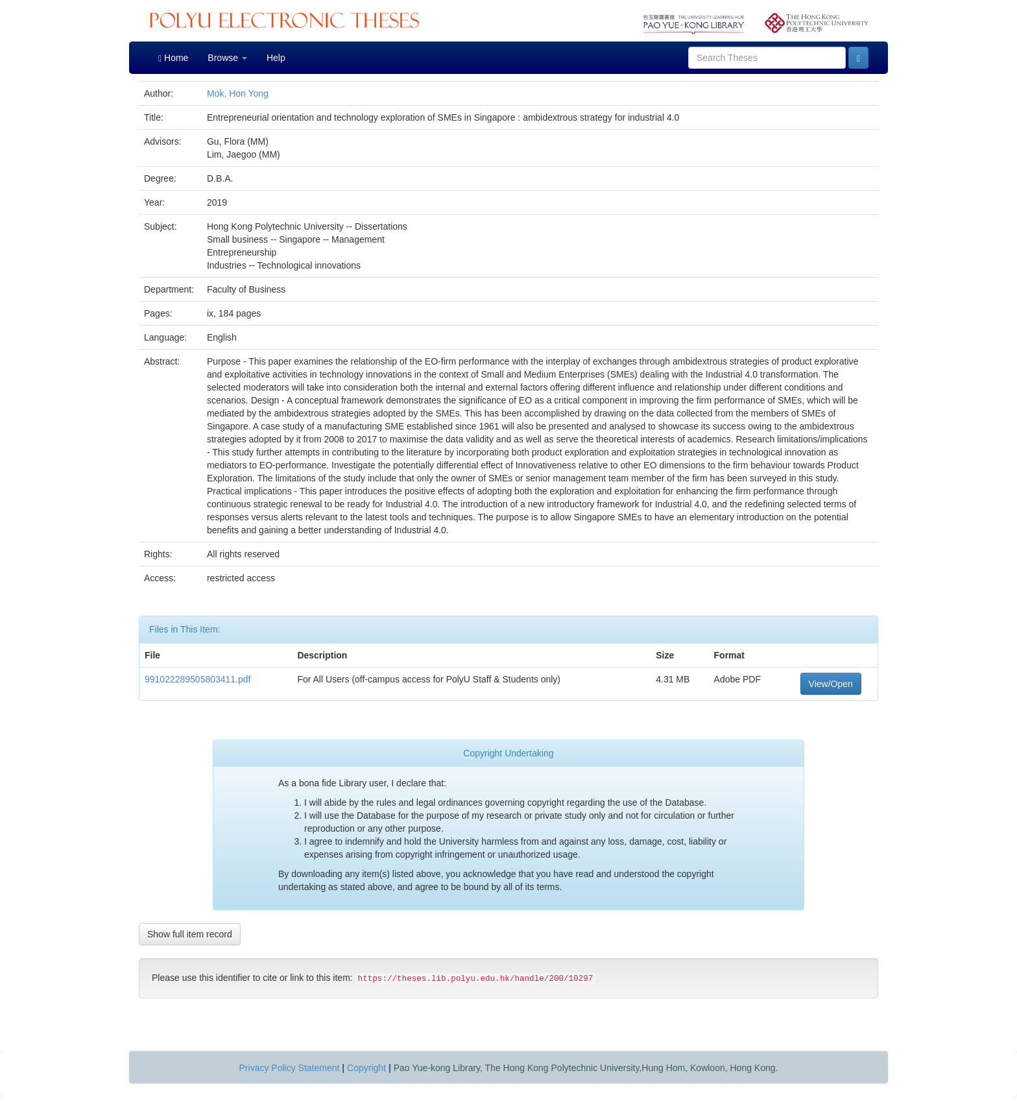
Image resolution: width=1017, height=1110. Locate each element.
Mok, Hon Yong (238, 93)
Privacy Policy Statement (289, 1068)
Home (173, 58)
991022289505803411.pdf (198, 679)
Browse (227, 58)
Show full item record (189, 934)
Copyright (366, 1068)
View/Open (831, 684)
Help (276, 58)
